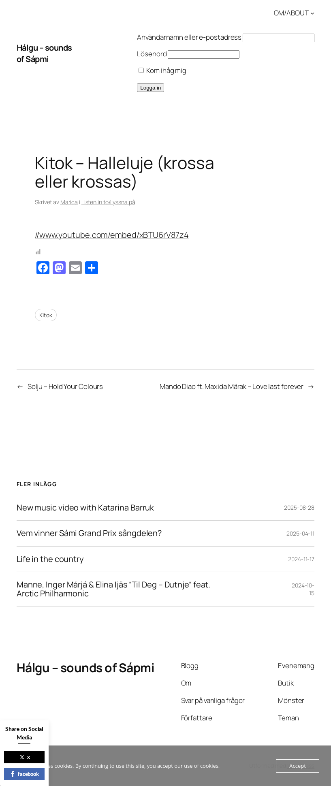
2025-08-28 (299, 507)
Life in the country (50, 559)
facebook (24, 774)
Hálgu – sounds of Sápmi (44, 53)
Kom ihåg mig (162, 70)
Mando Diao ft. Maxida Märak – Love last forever (231, 386)
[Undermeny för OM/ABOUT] (312, 13)
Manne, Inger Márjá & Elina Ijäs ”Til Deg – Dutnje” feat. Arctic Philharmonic (113, 589)
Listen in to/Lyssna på (108, 202)
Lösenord (152, 53)
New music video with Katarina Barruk (85, 507)
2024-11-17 (301, 559)
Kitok (45, 315)
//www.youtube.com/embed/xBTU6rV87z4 (112, 234)
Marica (69, 202)
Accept (297, 765)
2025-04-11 (300, 533)
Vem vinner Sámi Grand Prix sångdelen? (89, 533)
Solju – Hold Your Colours (65, 386)
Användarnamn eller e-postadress (189, 37)
